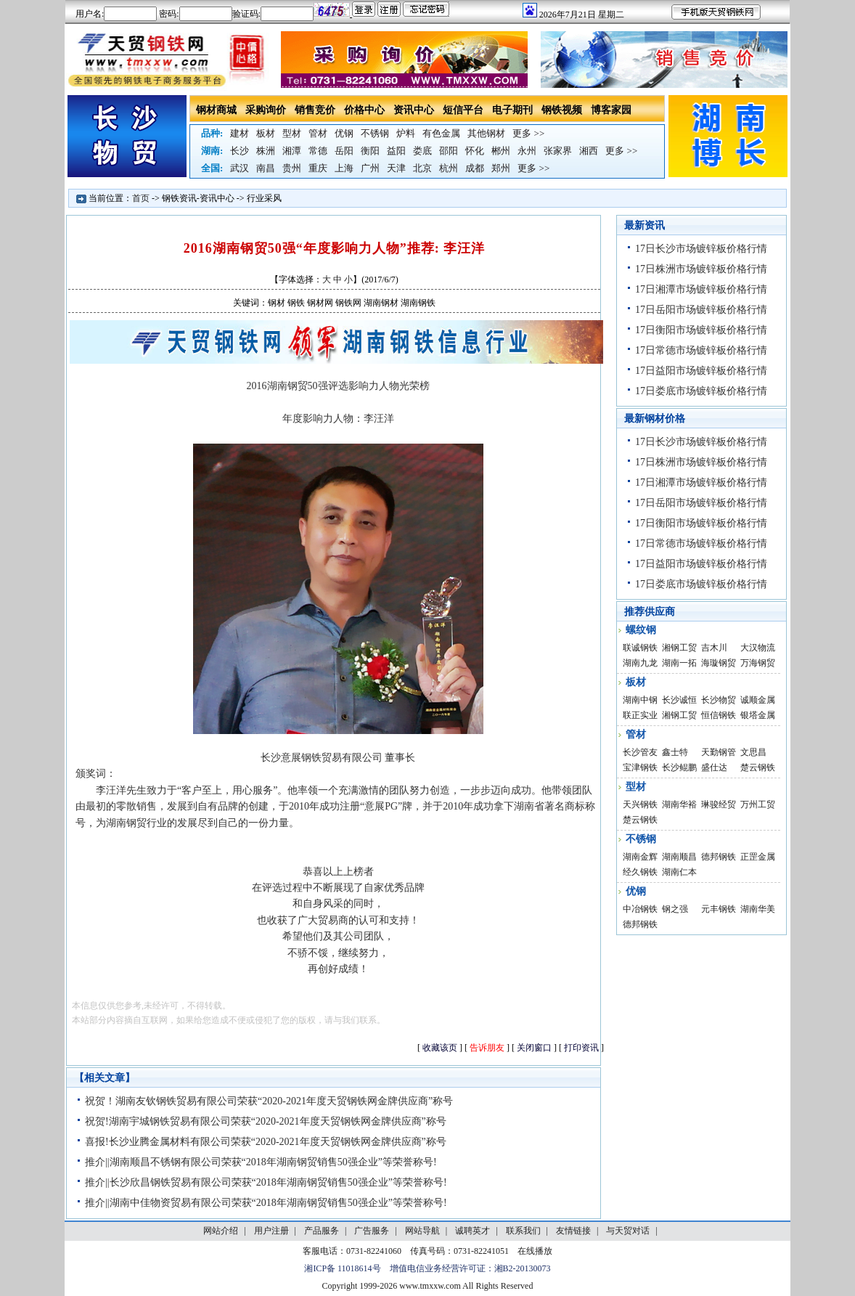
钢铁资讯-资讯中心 (198, 198)
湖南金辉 (640, 857)
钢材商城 (216, 110)
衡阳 (370, 150)
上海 (344, 168)
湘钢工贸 (679, 648)
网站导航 (422, 1231)
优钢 (344, 133)
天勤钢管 (718, 752)
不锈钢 (375, 133)
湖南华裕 (679, 804)
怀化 (474, 150)
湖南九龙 (640, 663)
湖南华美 (757, 909)
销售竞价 (315, 110)
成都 (474, 168)
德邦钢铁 (718, 857)
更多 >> (528, 133)
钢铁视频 (561, 110)
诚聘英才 (472, 1231)
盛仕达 (714, 767)
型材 (291, 133)
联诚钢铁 (640, 648)
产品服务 (321, 1231)
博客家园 (611, 110)
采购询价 (265, 110)
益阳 (396, 150)
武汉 (239, 168)
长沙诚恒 (679, 700)
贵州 (291, 168)
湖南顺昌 (679, 857)
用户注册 (271, 1231)
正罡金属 (757, 857)
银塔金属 (757, 715)
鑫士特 (675, 752)
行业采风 (264, 198)
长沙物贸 (718, 700)
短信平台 (463, 110)
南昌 (265, 168)
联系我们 (523, 1231)
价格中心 (364, 110)
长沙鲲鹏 (679, 767)
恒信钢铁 (718, 715)
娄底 (422, 150)
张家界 (558, 150)
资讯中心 (413, 110)
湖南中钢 (640, 700)
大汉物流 (757, 648)
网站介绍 (220, 1231)
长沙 (239, 150)
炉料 (405, 133)
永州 (527, 150)
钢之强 (675, 909)
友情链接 (573, 1231)
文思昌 (753, 752)
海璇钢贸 (718, 663)
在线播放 (535, 1251)
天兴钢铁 (640, 804)
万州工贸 (757, 804)
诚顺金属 (757, 700)
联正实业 (640, 715)
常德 (317, 150)
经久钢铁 (640, 872)
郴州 (500, 150)
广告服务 (371, 1231)
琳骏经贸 (718, 804)
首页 (141, 198)
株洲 (265, 150)
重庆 (317, 168)
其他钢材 (486, 133)
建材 (239, 133)
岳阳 (344, 150)
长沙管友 (640, 752)
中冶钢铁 (640, 909)
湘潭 (291, 150)
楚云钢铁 (757, 767)
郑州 (500, 168)
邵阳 (448, 150)
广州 (370, 168)
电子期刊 (512, 110)
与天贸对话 (628, 1231)
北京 (422, 168)
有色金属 (441, 133)
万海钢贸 (757, 663)
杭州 (448, 168)
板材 (265, 133)
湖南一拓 (679, 663)
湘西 (588, 150)
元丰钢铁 (718, 909)
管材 (317, 133)
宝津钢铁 (640, 767)
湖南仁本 (679, 872)
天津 (396, 168)
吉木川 (714, 648)
